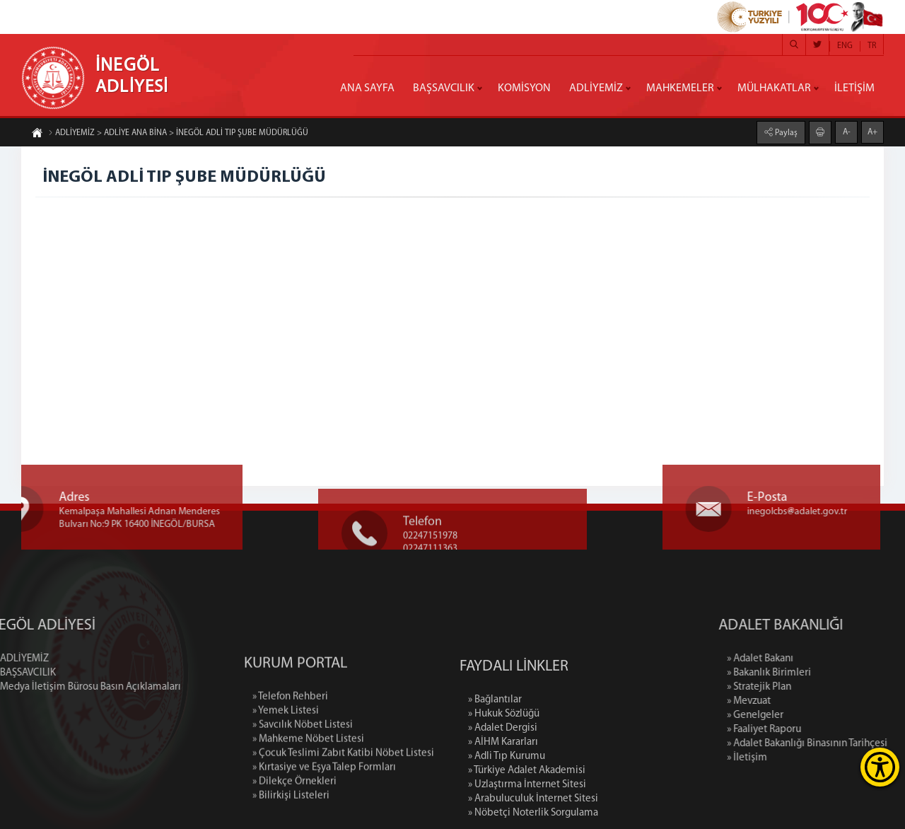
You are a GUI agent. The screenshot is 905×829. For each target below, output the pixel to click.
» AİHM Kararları (503, 788)
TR (872, 46)
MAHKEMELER (680, 88)
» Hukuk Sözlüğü (503, 760)
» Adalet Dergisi (502, 774)
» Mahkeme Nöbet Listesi (308, 782)
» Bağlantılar (495, 746)
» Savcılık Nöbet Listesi (302, 768)
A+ (872, 131)
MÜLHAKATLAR (774, 88)
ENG (845, 46)
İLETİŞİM (854, 88)
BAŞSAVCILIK (443, 88)
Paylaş (785, 132)
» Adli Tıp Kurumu (506, 802)
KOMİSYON (524, 88)
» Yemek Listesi (285, 753)
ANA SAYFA (367, 88)
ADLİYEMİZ (596, 88)
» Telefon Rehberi (290, 739)
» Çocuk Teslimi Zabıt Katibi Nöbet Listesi (343, 796)
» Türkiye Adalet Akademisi (526, 816)
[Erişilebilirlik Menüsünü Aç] (879, 767)
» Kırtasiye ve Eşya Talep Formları (324, 810)
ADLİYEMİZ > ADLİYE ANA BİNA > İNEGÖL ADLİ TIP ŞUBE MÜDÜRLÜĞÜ (178, 133)
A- (847, 131)
